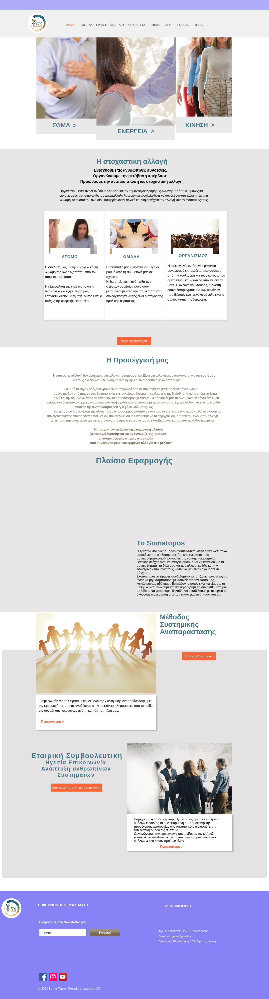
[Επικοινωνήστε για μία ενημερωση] (76, 788)
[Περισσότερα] (53, 722)
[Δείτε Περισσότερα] (134, 341)
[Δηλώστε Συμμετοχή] (199, 656)
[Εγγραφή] (105, 932)
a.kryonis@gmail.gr (179, 936)
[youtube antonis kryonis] (63, 977)
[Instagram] (53, 977)
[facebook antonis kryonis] (43, 977)
